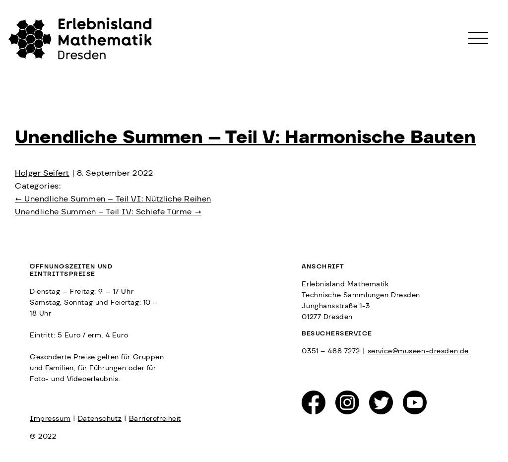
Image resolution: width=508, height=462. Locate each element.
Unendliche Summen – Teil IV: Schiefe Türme (108, 212)
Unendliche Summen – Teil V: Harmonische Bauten (245, 137)
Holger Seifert (42, 173)
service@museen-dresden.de (418, 351)
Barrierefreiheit (155, 418)
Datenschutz (100, 418)
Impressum (50, 418)
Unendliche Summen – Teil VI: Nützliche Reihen (113, 199)
